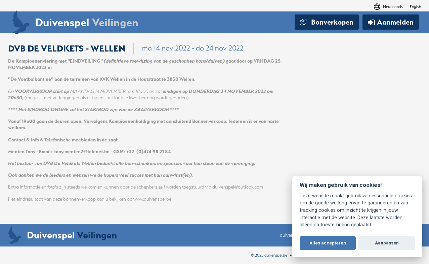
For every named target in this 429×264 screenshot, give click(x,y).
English (415, 6)
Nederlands (393, 6)
